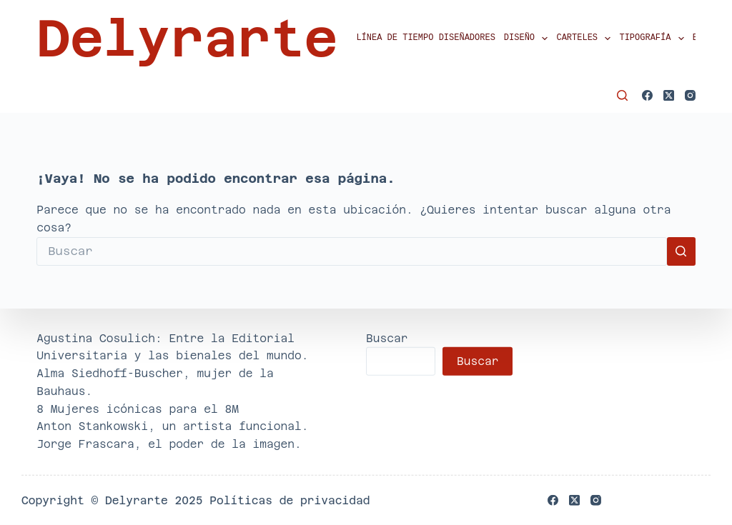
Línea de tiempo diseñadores (425, 38)
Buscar (387, 337)
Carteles (585, 38)
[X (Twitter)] (668, 95)
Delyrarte (186, 39)
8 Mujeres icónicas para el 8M (137, 408)
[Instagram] (690, 95)
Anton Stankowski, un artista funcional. (172, 426)
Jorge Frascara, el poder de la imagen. (169, 444)
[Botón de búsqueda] (681, 251)
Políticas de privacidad (289, 500)
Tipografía (653, 38)
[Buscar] (622, 95)
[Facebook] (647, 95)
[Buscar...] (351, 251)
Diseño (528, 38)
